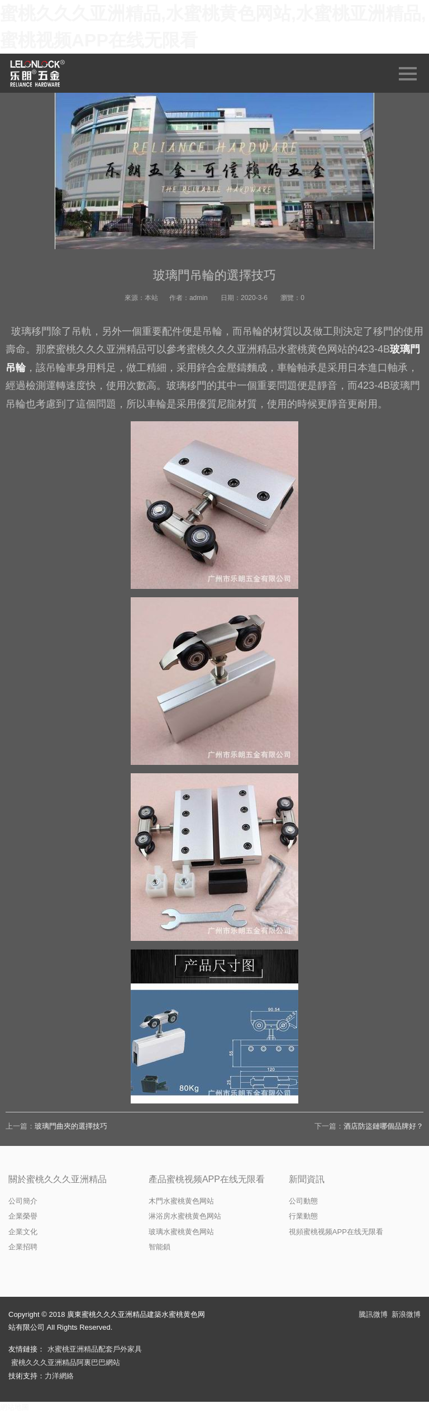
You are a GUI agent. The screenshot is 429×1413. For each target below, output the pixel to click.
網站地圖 (14, 1407)
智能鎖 (159, 1247)
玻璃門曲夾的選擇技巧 (71, 1126)
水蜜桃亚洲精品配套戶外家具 (94, 1349)
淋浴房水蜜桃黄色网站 (185, 1216)
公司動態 (303, 1201)
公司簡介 (22, 1201)
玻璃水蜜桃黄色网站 (181, 1232)
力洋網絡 (59, 1376)
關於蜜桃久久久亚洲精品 (57, 1179)
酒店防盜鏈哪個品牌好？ (383, 1126)
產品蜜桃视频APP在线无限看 (207, 1179)
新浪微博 (406, 1314)
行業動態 (303, 1216)
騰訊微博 (373, 1314)
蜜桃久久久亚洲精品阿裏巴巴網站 (65, 1362)
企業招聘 (22, 1247)
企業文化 (22, 1232)
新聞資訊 (307, 1179)
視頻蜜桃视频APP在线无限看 (336, 1232)
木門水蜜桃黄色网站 (181, 1201)
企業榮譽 (22, 1216)
